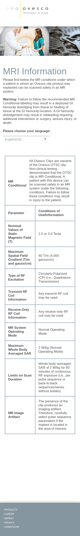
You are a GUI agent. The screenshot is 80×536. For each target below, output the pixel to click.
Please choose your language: (27, 131)
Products (10, 509)
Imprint (9, 518)
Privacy (9, 522)
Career (9, 514)
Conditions (11, 527)
